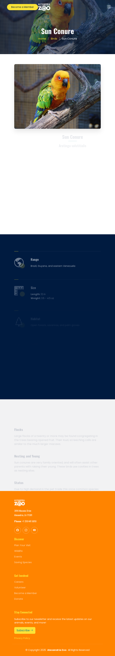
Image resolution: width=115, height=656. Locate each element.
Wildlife (18, 551)
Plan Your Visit (22, 545)
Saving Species (23, 562)
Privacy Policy (22, 638)
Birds (54, 39)
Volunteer (20, 587)
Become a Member (22, 7)
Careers (18, 582)
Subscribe (25, 630)
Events (18, 556)
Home (42, 39)
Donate (18, 599)
